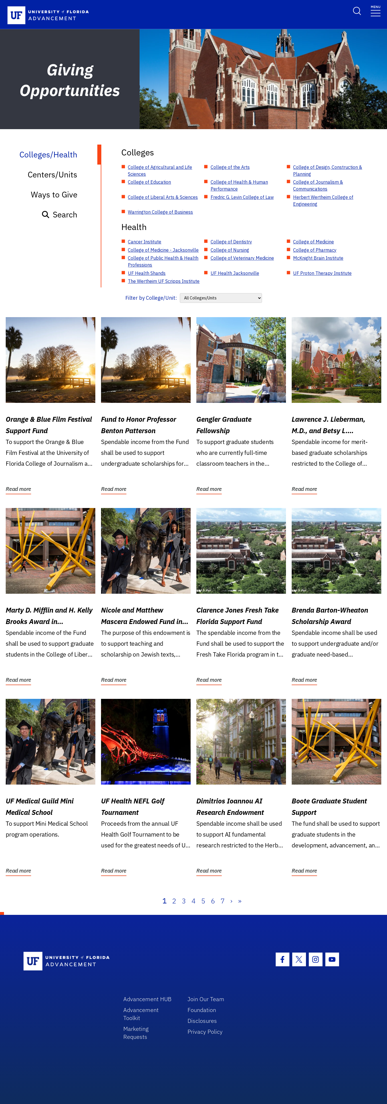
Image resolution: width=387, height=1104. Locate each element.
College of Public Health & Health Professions (163, 261)
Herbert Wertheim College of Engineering (323, 200)
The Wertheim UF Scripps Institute (163, 281)
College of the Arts (230, 167)
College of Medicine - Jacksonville (163, 250)
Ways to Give (54, 194)
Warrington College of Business (160, 212)
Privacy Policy (205, 1031)
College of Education (149, 182)
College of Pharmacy (314, 250)
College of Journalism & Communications (318, 185)
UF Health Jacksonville (235, 273)
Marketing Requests (136, 1033)
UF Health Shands (147, 273)
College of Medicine (313, 242)
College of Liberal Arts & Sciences (163, 197)
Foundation (202, 1010)
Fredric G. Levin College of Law (242, 197)
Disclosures (202, 1021)
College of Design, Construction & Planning (327, 170)
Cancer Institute (144, 242)
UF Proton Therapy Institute (322, 273)
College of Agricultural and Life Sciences (160, 170)
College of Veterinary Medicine (242, 258)
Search (59, 214)
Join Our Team (206, 999)
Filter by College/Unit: (151, 298)
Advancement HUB (147, 999)
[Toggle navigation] (376, 10)
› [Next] (231, 900)
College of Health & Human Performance (239, 185)
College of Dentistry (231, 242)
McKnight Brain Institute (318, 258)
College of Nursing (230, 250)
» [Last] (239, 900)
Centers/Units (52, 174)
